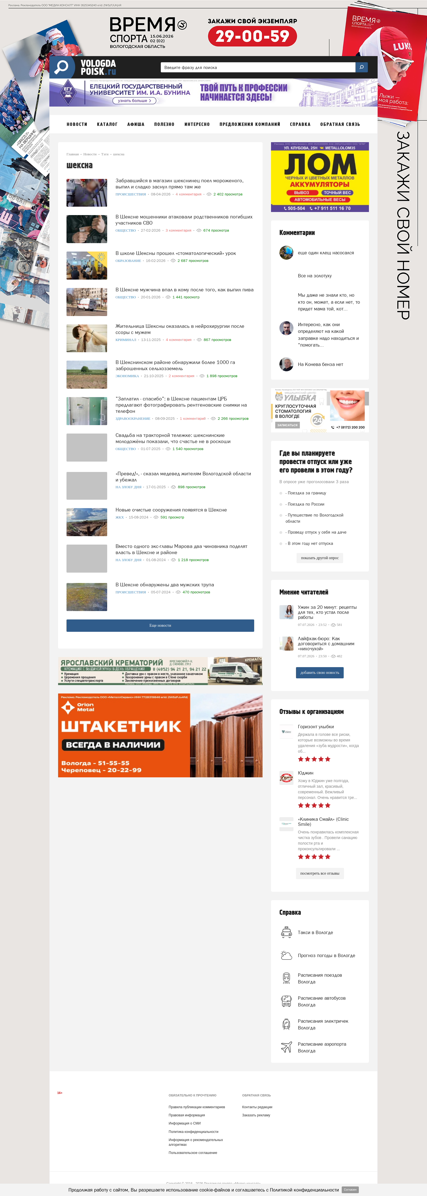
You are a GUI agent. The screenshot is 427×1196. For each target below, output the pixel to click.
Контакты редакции (257, 1107)
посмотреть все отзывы (319, 873)
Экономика (128, 376)
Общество (126, 230)
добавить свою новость (319, 672)
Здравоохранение (133, 418)
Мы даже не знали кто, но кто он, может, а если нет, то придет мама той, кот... (329, 302)
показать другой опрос (320, 558)
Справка (290, 913)
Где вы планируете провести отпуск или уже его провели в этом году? (316, 461)
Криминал (126, 340)
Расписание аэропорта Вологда (322, 1047)
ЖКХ (120, 517)
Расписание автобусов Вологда (322, 1001)
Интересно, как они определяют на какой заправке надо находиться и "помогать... (328, 335)
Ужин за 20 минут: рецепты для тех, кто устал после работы (327, 612)
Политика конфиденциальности (193, 1132)
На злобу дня (129, 487)
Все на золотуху (315, 275)
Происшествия (131, 194)
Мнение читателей (303, 592)
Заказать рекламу (256, 1115)
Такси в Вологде (315, 932)
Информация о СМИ (185, 1123)
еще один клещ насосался (326, 252)
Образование (129, 261)
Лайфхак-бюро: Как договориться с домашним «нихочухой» (326, 643)
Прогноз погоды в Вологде (326, 955)
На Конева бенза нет (320, 364)
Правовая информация (187, 1115)
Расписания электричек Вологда (323, 1024)
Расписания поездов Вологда (320, 978)
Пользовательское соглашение (193, 1153)
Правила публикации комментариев (197, 1107)
